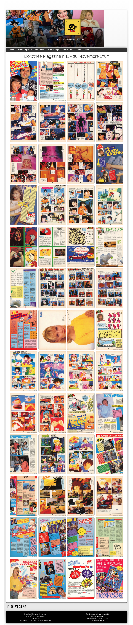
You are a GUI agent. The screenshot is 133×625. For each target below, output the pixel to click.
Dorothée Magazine (24, 50)
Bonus (88, 50)
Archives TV (67, 50)
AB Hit (78, 50)
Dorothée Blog (53, 50)
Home (12, 50)
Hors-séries (39, 50)
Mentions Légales (98, 620)
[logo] (10, 5)
